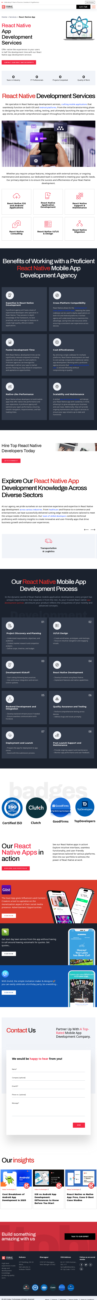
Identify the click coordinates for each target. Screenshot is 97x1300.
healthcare (57, 509)
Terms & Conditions (87, 1296)
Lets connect (11, 461)
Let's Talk (83, 7)
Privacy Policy (73, 1296)
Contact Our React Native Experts (19, 63)
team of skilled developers (56, 516)
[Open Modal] (93, 7)
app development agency (69, 400)
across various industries (32, 509)
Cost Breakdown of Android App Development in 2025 (15, 1194)
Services (13, 17)
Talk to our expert (80, 1233)
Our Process (90, 2)
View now (8, 913)
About (47, 1296)
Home (4, 17)
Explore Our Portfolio (15, 866)
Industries (63, 1296)
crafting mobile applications (74, 104)
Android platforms (51, 107)
